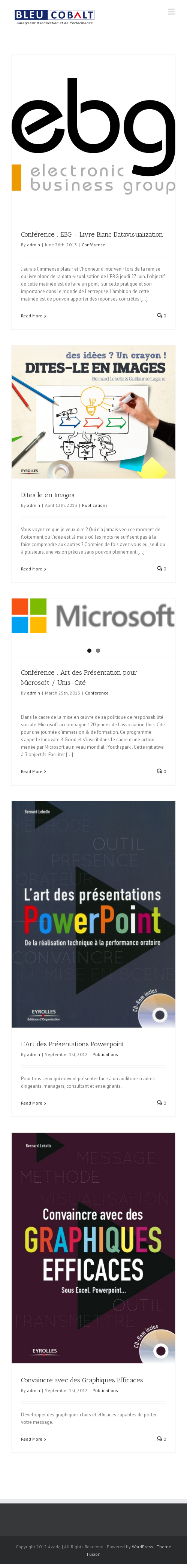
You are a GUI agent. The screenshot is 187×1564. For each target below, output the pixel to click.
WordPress (142, 1546)
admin (33, 244)
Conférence (93, 244)
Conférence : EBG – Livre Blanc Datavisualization (92, 234)
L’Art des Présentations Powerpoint (72, 1044)
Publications (95, 505)
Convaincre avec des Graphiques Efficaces (82, 1380)
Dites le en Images (48, 495)
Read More (31, 315)
